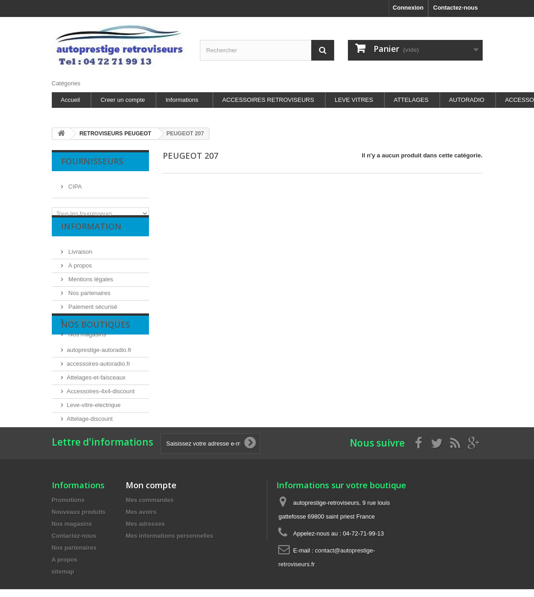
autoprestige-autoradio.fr (99, 399)
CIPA (74, 182)
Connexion (408, 7)
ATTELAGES (411, 99)
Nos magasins (86, 345)
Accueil (70, 99)
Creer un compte (122, 99)
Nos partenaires (88, 304)
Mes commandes (150, 584)
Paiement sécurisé (92, 317)
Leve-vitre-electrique (94, 454)
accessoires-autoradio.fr (99, 412)
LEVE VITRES (354, 99)
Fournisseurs (92, 161)
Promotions (68, 584)
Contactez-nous (455, 7)
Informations (181, 99)
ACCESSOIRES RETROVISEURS (268, 99)
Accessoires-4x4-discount (101, 440)
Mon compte (151, 569)
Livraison (80, 262)
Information (91, 240)
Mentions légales (90, 290)
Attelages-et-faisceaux (96, 426)
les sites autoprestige (96, 331)
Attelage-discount (90, 467)
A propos (79, 276)
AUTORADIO (466, 99)
